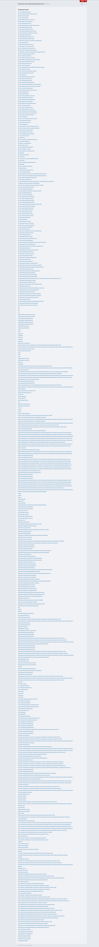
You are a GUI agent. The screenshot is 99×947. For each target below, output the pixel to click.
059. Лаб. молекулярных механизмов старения (27, 103)
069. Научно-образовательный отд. (24, 120)
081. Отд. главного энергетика (23, 141)
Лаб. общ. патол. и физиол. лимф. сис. (25, 518)
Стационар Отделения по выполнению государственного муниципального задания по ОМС (35, 853)
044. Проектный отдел (22, 74)
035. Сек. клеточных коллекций (24, 65)
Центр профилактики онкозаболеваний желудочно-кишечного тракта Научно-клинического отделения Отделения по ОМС (41, 915)
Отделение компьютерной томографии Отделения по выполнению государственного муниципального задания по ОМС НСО (41, 752)
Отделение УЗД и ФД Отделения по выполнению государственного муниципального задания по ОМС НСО (38, 729)
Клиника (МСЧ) (21, 501)
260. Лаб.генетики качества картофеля (25, 261)
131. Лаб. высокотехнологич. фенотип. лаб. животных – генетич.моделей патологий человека (36, 181)
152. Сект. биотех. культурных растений (25, 198)
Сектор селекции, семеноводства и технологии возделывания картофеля (32, 837)
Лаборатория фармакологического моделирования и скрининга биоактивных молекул (34, 580)
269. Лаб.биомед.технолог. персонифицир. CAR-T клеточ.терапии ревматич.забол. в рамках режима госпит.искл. (39, 278)
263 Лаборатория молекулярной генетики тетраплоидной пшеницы (31, 266)
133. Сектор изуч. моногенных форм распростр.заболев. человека (30, 185)
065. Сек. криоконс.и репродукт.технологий (26, 114)
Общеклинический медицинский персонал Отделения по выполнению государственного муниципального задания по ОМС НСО (42, 639)
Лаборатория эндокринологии (23, 521)
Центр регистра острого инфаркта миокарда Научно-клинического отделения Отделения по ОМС (36, 925)
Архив (19, 331)
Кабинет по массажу (22, 447)
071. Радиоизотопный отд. (23, 124)
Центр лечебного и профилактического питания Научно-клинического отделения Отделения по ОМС (37, 887)
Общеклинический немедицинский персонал (26, 645)
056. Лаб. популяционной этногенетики (25, 97)
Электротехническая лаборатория (24, 934)
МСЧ (19, 607)
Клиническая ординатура (23, 510)
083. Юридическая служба (23, 145)
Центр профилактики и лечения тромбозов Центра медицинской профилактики (33, 906)
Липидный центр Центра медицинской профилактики (28, 605)
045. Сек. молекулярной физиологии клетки (26, 76)
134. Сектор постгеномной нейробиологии (26, 187)
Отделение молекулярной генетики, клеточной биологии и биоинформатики (32, 757)
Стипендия (20, 856)
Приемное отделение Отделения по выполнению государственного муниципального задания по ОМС (37, 801)
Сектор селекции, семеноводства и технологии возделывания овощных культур (33, 839)
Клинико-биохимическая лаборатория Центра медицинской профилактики (32, 504)
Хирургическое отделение (23, 870)
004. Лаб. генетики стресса (23, 17)
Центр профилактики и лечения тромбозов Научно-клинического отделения (32, 902)
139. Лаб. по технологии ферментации (25, 194)
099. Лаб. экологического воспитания (25, 166)
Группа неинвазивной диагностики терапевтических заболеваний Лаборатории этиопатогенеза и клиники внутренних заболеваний (43, 371)
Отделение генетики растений (23, 744)
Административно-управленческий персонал (26, 314)
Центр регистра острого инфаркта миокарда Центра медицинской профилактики (33, 927)
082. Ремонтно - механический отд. (24, 143)
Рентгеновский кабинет (22, 818)
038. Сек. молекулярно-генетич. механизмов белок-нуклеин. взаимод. (31, 67)
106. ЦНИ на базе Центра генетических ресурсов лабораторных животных (32, 175)
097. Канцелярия (21, 164)
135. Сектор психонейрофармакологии (25, 188)
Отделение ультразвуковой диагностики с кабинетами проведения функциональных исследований (37, 773)
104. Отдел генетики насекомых (24, 171)
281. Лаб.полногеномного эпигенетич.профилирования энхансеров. (31, 301)
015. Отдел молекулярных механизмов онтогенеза (27, 32)
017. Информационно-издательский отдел (26, 36)
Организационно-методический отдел (25, 674)
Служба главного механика (23, 845)
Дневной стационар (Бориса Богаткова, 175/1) (27, 390)
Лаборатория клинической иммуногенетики (26, 544)
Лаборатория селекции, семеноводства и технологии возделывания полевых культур (34, 573)
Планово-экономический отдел (24, 794)
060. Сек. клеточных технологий (24, 105)
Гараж (19, 352)
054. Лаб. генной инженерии (23, 93)
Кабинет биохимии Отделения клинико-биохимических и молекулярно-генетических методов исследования (38, 424)
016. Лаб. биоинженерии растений (24, 34)
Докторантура (20, 394)
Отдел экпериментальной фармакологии (26, 721)
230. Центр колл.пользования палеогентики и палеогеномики (29, 230)
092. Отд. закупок (21, 156)
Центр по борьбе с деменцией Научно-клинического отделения (30, 894)
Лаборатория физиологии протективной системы (27, 588)
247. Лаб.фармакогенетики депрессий (25, 236)
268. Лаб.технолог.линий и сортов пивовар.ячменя (27, 276)
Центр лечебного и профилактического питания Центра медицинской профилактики (34, 889)
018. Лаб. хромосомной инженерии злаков (26, 38)
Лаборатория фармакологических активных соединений (28, 579)
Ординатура (20, 681)
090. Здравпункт (21, 152)
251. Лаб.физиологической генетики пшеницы (26, 244)
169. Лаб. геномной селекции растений (25, 213)
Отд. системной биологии (23, 689)
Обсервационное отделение (23, 628)
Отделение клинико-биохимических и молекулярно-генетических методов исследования (35, 746)
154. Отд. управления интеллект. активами (26, 202)
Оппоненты (20, 666)
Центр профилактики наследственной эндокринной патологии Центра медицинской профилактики (37, 912)
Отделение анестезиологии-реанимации (25, 731)
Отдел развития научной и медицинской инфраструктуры (29, 717)
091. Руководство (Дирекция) (23, 154)
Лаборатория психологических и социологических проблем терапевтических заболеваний (35, 569)
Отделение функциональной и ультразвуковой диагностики (29, 778)
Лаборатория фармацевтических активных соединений (28, 582)
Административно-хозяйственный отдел (25, 322)
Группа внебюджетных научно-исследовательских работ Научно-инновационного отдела (35, 365)
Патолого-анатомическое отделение (25, 792)
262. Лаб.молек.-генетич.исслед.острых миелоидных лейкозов (30, 265)
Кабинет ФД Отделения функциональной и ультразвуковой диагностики (31, 421)
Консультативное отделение (23, 512)
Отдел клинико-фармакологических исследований (27, 698)
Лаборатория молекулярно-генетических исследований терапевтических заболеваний (34, 550)
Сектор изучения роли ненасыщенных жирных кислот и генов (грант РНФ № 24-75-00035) (35, 832)
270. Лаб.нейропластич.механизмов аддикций (27, 280)
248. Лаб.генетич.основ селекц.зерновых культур (27, 238)
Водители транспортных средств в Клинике (26, 348)
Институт (19, 407)
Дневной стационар (21, 388)
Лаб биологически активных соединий (25, 516)
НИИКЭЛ (19, 609)
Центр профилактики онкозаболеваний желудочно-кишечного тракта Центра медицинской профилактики (38, 917)
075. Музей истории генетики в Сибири (25, 129)
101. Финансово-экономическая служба (25, 169)
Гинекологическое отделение (23, 358)
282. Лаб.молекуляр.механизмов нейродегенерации (28, 303)
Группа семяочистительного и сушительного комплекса (28, 379)
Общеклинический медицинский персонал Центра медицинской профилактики (33, 643)
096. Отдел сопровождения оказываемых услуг (27, 162)
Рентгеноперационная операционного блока (26, 820)
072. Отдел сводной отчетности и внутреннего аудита (28, 126)
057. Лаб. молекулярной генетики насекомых (26, 99)
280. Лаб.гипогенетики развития (24, 299)
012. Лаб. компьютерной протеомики (25, 27)
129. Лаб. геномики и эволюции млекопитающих (27, 177)
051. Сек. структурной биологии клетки (25, 88)
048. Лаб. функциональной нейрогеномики (26, 82)
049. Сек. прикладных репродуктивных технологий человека (29, 84)
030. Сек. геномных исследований (24, 55)
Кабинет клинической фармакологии (25, 428)
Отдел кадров (20, 695)
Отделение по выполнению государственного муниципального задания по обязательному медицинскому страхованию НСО (41, 765)
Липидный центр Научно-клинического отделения (27, 601)
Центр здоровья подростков (23, 881)
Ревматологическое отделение (24, 809)
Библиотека (20, 337)
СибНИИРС (20, 841)
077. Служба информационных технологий (26, 133)
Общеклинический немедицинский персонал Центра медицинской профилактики (33, 657)
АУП (19, 308)
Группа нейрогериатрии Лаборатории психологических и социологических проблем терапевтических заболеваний (40, 373)
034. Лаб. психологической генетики (25, 63)
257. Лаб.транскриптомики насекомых (25, 255)
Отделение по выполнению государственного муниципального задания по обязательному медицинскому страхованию (40, 761)
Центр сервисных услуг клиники (24, 929)
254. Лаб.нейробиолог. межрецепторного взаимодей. (28, 249)
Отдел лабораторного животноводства (25, 708)
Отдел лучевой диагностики (23, 710)
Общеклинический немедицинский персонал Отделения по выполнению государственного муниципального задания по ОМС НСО (43, 653)
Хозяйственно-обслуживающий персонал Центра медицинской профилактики (33, 879)
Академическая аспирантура (23, 325)
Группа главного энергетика (23, 369)
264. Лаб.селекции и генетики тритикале (25, 268)
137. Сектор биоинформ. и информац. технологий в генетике (29, 190)
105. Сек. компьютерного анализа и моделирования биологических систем (32, 173)
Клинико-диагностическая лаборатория (25, 506)
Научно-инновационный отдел (23, 615)
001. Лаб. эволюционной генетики (24, 11)
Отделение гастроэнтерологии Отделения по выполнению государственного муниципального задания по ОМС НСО (40, 738)
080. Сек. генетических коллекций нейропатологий (27, 139)
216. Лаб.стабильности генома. (24, 228)
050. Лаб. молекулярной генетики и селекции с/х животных (29, 86)
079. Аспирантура (21, 137)
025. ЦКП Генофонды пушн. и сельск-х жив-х (26, 48)
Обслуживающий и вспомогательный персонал (27, 630)
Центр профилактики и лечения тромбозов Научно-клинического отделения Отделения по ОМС (36, 904)
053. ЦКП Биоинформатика (23, 91)
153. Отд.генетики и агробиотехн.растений (26, 200)
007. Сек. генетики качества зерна (24, 23)
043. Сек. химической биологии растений (26, 72)
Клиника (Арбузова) (21, 499)
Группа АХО (20, 362)
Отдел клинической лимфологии (24, 700)
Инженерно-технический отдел (24, 405)
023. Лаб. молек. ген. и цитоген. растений (26, 46)
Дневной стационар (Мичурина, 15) (24, 392)
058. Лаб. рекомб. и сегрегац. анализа (25, 101)
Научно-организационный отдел (24, 622)
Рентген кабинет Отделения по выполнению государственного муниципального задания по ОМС (36, 815)
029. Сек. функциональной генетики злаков (26, 53)
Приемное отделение (22, 797)
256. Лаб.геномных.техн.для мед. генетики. (26, 253)
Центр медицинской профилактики (24, 893)
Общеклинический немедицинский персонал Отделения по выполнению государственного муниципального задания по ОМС (42, 651)
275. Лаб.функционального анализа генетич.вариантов (28, 289)
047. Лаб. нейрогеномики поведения (25, 80)
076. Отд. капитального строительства (25, 131)
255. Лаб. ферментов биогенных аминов (25, 251)
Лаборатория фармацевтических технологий (26, 584)
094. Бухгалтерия (21, 160)
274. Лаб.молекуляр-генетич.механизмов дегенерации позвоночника (31, 287)
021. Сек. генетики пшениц (23, 42)
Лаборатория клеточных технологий (25, 537)
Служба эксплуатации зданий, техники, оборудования (28, 849)
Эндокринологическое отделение (24, 936)
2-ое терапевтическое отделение (24, 221)
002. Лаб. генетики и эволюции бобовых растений (27, 13)
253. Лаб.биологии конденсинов (24, 247)
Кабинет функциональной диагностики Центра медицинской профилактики (32, 491)
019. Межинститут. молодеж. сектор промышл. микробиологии (30, 40)
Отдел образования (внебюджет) (24, 716)
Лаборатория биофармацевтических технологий (27, 525)
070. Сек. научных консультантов (24, 122)
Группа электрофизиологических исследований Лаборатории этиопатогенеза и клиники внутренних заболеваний (39, 384)
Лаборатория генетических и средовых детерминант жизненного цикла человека (33, 529)
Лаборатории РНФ (21, 520)
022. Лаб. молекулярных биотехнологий (25, 44)
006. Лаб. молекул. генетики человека (25, 21)
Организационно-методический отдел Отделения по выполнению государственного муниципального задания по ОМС (40, 676)
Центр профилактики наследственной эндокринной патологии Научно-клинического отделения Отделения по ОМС (40, 910)
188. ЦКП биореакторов (22, 219)
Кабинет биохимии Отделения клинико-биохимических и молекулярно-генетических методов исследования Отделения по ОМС (42, 426)
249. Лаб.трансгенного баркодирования (25, 240)
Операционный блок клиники (23, 660)
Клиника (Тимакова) (22, 502)
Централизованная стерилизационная (25, 931)
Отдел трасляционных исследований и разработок (27, 719)
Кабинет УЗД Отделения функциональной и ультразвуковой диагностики (32, 417)
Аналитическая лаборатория (23, 327)
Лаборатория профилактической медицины (26, 567)
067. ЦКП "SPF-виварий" (22, 116)
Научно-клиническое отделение (24, 617)
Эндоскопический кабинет (23, 940)
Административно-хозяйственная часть (25, 318)
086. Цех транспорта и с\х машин (24, 148)
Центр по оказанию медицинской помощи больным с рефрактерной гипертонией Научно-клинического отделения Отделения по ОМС (43, 900)
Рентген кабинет (21, 813)
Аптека (19, 329)
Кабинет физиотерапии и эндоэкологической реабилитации (29, 470)
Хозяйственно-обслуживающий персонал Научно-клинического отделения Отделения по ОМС (36, 875)
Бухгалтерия (20, 339)
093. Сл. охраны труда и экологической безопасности (28, 158)
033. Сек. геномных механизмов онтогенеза (26, 61)
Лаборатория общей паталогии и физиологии (26, 556)
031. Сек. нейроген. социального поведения (26, 57)
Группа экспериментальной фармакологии (26, 381)
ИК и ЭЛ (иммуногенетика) (23, 400)
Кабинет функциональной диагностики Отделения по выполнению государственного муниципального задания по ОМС (40, 487)
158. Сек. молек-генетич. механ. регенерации (26, 206)
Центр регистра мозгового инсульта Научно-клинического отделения (31, 919)
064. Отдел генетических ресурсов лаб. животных (27, 112)
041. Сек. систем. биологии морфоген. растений (27, 70)
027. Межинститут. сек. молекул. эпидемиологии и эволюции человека (31, 51)
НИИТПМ (19, 611)
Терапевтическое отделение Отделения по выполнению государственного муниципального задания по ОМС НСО (39, 862)
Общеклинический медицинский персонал (26, 632)
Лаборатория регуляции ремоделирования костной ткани (29, 571)
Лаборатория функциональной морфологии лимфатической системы (31, 592)
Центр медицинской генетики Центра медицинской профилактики (30, 891)
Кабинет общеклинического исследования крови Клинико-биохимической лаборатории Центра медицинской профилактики (41, 442)
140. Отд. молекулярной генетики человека (26, 196)
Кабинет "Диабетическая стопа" (24, 413)
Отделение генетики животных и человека (26, 742)
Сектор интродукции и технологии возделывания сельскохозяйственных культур (33, 834)
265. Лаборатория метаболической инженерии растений (28, 270)
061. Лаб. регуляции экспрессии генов (25, 107)
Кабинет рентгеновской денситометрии (25, 455)
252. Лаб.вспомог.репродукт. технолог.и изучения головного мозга (30, 246)
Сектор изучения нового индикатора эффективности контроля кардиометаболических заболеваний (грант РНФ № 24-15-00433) (42, 830)
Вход (82, 4)
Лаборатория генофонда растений (24, 531)
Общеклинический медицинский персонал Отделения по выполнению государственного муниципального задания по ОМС (41, 638)
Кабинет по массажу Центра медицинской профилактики (29, 449)
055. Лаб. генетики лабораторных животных (26, 95)
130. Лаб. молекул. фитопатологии (24, 179)
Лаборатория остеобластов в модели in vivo (26, 561)
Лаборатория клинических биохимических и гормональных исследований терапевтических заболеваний (38, 542)
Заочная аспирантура (22, 396)
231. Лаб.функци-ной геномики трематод (25, 232)
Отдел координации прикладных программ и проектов (28, 704)
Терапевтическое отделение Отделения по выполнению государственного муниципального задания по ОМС (38, 860)
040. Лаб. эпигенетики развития (24, 69)
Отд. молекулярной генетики (23, 685)
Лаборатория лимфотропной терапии (25, 548)
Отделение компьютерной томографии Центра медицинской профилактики (32, 754)
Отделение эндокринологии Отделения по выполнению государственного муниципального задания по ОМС (38, 786)
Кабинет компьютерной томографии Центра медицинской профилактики (32, 430)
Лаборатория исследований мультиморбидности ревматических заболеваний (33, 535)
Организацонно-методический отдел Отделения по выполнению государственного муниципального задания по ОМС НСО (41, 679)
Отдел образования (21, 712)
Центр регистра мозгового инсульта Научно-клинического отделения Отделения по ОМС (35, 921)
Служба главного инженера (23, 843)
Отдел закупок (20, 691)
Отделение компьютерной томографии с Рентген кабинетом (29, 756)
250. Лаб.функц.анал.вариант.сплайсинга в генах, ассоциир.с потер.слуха (32, 242)
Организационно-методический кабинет (25, 672)
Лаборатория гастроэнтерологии (24, 527)
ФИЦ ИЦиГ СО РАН (21, 868)
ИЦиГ (19, 402)
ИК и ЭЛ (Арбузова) (21, 398)
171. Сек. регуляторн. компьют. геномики (25, 215)
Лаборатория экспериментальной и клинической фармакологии (30, 596)
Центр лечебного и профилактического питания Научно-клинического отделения (33, 885)
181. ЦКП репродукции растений (24, 217)
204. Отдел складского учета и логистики (26, 223)
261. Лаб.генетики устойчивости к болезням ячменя (28, 263)
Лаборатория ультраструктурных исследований (27, 575)
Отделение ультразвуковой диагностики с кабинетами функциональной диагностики (34, 775)
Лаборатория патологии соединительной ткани (27, 563)
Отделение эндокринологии (23, 784)
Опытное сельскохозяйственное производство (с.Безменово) (29, 670)
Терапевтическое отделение (23, 858)
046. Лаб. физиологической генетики (25, 78)
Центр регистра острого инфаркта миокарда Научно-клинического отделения (32, 923)
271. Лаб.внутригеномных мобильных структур (27, 282)
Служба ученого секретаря (23, 847)
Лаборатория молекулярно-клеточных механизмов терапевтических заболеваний (33, 552)
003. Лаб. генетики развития (23, 15)
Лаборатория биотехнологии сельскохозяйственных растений (29, 523)
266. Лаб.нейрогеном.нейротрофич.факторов (26, 272)
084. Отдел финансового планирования (25, 147)
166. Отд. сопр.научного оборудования (25, 209)
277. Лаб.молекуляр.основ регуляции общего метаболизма (29, 293)
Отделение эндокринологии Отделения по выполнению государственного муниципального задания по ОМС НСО (39, 788)
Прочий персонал (21, 805)
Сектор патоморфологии (22, 835)
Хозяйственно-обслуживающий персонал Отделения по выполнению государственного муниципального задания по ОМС (41, 877)
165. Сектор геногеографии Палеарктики (26, 207)
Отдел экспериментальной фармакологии (26, 727)
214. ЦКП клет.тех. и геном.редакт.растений (26, 225)
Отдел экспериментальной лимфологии (25, 723)
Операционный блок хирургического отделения (27, 662)
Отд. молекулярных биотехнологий (24, 687)
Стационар (20, 851)
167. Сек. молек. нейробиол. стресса (25, 211)
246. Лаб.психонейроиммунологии (24, 234)
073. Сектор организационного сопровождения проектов (28, 128)
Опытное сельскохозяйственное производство (27, 668)
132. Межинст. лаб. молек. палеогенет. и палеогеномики (28, 183)
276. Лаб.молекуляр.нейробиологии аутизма (26, 291)
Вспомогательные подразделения (24, 350)
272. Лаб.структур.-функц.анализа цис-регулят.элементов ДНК (30, 284)
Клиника (19, 493)
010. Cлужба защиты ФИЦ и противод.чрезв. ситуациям (28, 25)
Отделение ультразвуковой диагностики (25, 769)
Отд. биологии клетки (22, 683)
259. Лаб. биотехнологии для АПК (24, 259)
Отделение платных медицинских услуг (25, 759)
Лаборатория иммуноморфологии (24, 533)
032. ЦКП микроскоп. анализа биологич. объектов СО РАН (29, 59)
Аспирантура (20, 333)
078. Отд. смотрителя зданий (23, 135)
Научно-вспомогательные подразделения (26, 613)
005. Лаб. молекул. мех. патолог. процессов (26, 19)
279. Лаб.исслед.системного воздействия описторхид (28, 297)
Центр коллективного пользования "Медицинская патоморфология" (31, 883)
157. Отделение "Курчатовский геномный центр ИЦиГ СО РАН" (30, 204)
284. (19, 306)
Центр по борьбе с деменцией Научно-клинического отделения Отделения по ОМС (34, 896)
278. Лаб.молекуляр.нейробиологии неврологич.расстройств (29, 295)
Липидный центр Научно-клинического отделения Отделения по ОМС (31, 603)
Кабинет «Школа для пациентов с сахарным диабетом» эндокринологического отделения (35, 415)
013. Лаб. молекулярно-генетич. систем (25, 29)
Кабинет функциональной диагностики (25, 474)
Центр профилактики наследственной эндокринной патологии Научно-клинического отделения (36, 908)
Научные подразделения (22, 626)
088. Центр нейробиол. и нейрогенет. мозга (26, 150)
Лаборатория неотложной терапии (24, 554)
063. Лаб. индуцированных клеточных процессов (27, 110)
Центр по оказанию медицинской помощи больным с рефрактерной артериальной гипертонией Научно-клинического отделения (42, 898)
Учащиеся (20, 866)
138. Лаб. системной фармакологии (25, 192)
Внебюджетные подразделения (24, 343)
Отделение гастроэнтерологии (24, 735)
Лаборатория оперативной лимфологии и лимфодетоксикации (30, 558)
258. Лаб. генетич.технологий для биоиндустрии (27, 257)
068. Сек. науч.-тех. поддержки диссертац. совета (27, 118)
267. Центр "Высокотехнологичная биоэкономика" (27, 274)
